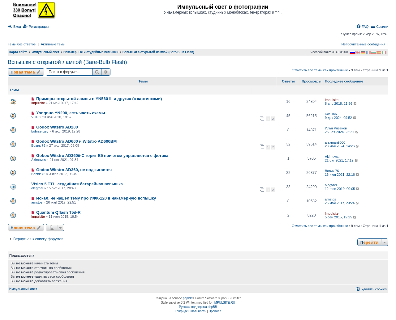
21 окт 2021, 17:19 (341, 160)
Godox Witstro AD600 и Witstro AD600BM (76, 141)
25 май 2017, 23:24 (342, 203)
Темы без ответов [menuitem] (22, 44)
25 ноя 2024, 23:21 (342, 132)
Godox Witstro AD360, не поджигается (74, 169)
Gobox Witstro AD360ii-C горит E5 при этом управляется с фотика (102, 155)
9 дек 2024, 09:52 (341, 118)
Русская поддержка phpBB (198, 307)
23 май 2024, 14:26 (342, 146)
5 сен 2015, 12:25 (341, 217)
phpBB (187, 298)
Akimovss (38, 160)
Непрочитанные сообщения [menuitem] (363, 44)
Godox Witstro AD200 (57, 127)
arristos (36, 202)
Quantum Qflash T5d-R (58, 212)
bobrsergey (39, 131)
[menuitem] (14, 26)
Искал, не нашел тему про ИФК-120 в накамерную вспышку (96, 198)
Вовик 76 (38, 145)
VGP (34, 117)
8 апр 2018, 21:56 (341, 103)
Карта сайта (18, 52)
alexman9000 (335, 142)
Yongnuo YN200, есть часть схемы (70, 113)
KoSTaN (331, 114)
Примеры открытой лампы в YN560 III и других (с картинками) (99, 98)
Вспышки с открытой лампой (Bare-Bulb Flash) (67, 62)
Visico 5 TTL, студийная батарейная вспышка (77, 184)
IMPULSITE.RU (224, 302)
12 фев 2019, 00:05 (342, 189)
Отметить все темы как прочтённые (320, 70)
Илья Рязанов (336, 128)
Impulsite (38, 103)
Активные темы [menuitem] (53, 44)
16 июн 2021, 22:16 (342, 174)
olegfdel (37, 188)
